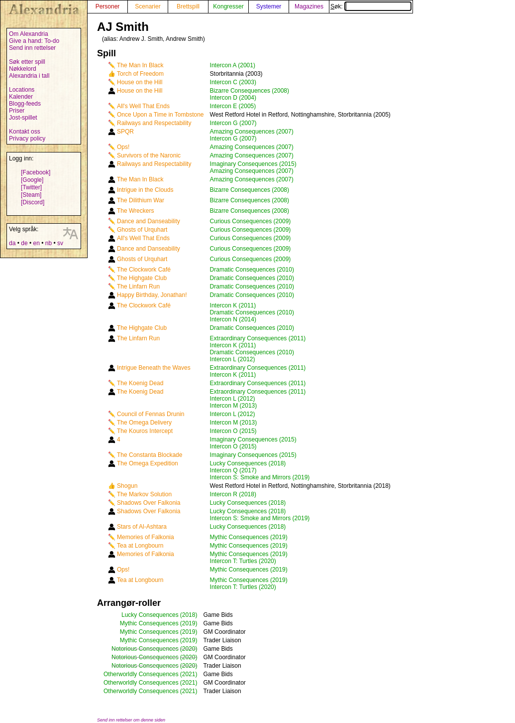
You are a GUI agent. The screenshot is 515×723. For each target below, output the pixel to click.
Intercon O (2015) (233, 431)
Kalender (21, 96)
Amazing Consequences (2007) (252, 131)
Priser (16, 110)
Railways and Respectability (154, 123)
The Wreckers (135, 210)
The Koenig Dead (140, 383)
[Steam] (31, 194)
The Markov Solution (144, 494)
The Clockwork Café (144, 269)
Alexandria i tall (29, 75)
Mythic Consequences (149, 623)
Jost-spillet (23, 117)
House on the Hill (139, 82)
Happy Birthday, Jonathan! (152, 294)
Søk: (371, 6)
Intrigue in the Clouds (145, 189)
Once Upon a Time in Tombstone (160, 114)
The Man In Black (140, 65)
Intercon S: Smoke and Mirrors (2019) (260, 477)
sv (60, 243)
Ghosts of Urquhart (142, 229)
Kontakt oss (24, 131)
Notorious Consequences (145, 648)
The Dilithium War (140, 200)
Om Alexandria (28, 33)
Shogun (127, 485)
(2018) (189, 614)
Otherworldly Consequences (141, 674)
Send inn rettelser (32, 47)
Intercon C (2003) (233, 82)
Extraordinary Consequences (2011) (258, 338)
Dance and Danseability (148, 221)
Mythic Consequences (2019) (249, 537)
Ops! (123, 147)
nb (48, 243)
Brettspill (188, 6)
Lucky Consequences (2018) (248, 463)
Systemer (269, 6)
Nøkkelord (22, 68)
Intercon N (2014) (233, 319)
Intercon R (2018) (233, 494)
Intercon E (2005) (233, 106)
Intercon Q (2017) (233, 470)
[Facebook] (35, 172)
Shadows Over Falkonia (148, 502)
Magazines (309, 6)
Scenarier (147, 6)
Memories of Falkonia (145, 537)
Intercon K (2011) (233, 305)
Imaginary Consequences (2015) (253, 163)
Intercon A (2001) (232, 65)
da (12, 243)
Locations (21, 89)
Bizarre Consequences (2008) (249, 90)
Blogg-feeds (25, 103)
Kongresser (228, 6)
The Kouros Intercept (145, 431)
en (36, 243)
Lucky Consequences (150, 614)
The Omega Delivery (144, 422)
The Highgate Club (142, 278)
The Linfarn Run (138, 286)
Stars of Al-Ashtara (142, 526)
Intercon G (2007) (233, 123)
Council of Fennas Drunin (150, 414)
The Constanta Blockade (149, 454)
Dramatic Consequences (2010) (252, 269)
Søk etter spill (27, 61)
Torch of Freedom (140, 73)
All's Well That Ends (143, 106)
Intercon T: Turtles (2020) (243, 561)
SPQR (125, 131)
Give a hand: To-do (34, 40)
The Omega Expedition (147, 463)
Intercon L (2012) (232, 359)
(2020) (189, 648)
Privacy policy (27, 138)
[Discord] (32, 202)
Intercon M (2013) (233, 405)
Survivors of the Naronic (149, 155)
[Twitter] (31, 187)
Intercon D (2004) (233, 97)
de (24, 243)
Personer (108, 6)
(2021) (189, 674)
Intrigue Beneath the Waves (154, 367)
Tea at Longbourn (140, 545)
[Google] (32, 179)
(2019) (189, 623)
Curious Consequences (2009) (250, 221)
